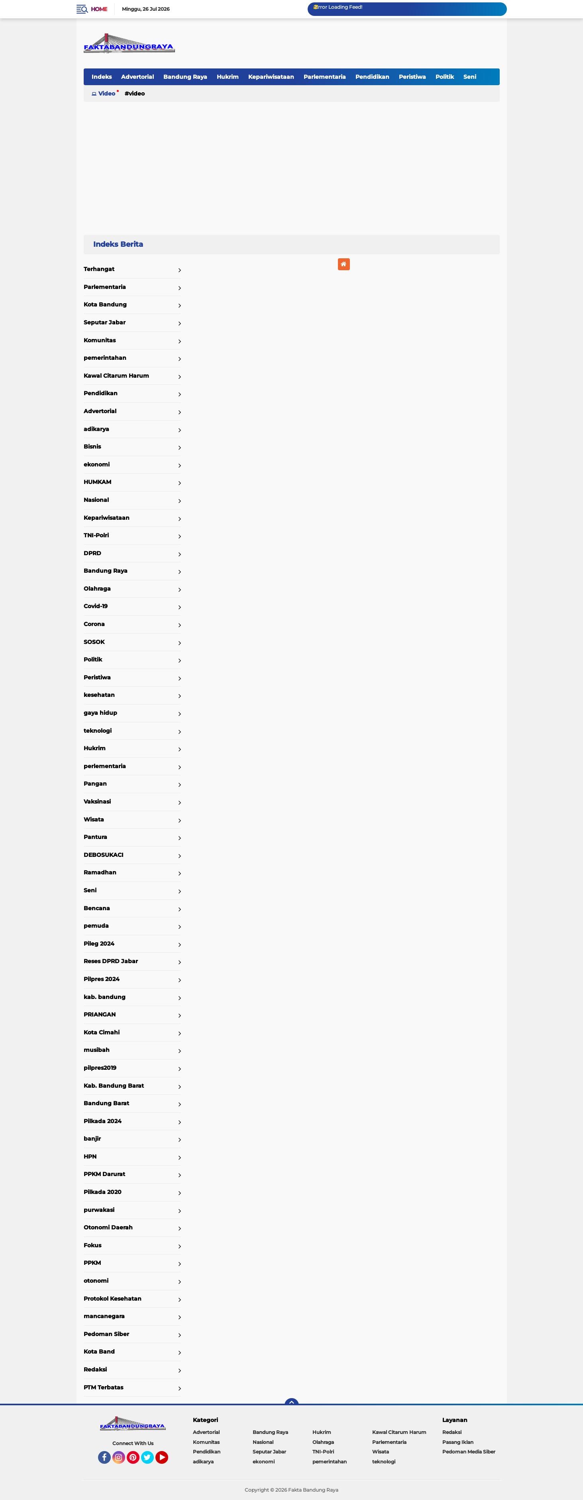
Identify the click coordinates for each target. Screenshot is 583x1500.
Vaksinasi (97, 801)
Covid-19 (96, 606)
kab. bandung (105, 997)
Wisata (94, 819)
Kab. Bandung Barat (114, 1085)
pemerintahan (105, 357)
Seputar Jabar (105, 322)
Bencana (97, 908)
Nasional (96, 499)
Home (99, 9)
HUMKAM (97, 482)
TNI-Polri (96, 535)
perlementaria (105, 766)
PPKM (92, 1262)
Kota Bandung (105, 304)
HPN (90, 1156)
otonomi (96, 1280)
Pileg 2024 (99, 943)
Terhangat (99, 269)
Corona (94, 624)
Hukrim (228, 76)
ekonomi (97, 464)
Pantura (95, 837)
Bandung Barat (106, 1103)
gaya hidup (100, 712)
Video (106, 93)
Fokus (92, 1245)
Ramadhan (100, 872)
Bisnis (92, 446)
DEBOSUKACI (104, 854)
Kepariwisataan (271, 76)
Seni (469, 76)
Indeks (102, 76)
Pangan (95, 783)
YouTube (167, 1461)
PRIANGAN (100, 1014)
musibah (97, 1049)
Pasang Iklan (457, 1442)
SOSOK (94, 642)
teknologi (98, 730)
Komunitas (100, 340)
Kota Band (99, 1351)
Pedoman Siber (106, 1334)
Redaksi (95, 1369)
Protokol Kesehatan (112, 1298)
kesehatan (99, 694)
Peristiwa (412, 76)
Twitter (151, 1461)
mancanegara (104, 1316)
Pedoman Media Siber (468, 1452)
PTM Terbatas (103, 1387)
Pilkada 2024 (103, 1121)
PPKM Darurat (104, 1174)
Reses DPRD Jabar (111, 961)
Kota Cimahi (102, 1032)
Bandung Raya (185, 76)
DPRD (92, 553)
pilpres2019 (100, 1067)
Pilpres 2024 (102, 979)
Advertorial (137, 76)
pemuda (96, 925)
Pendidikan (372, 76)
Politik (445, 76)
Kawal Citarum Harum (116, 375)
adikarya (96, 429)
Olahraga (97, 588)
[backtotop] (292, 1405)
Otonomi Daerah (108, 1227)
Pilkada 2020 (103, 1192)
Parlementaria (325, 76)
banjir (92, 1138)
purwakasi (99, 1209)
